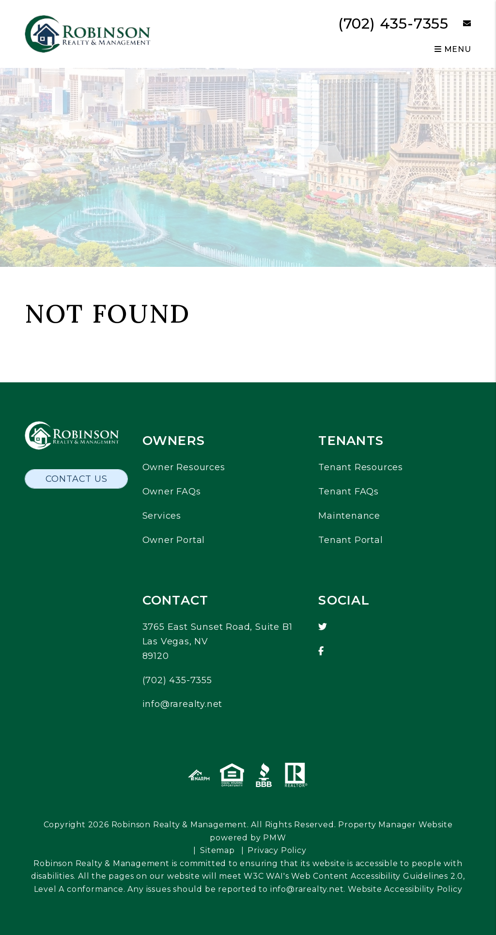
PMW (274, 837)
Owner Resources (183, 467)
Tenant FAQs (348, 491)
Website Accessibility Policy (405, 889)
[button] (460, 24)
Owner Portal (173, 540)
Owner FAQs (171, 491)
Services (161, 515)
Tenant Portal (350, 540)
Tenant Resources (360, 467)
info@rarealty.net (182, 704)
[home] (88, 33)
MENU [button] (452, 49)
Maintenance (349, 515)
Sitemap (217, 850)
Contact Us (77, 479)
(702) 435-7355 (393, 24)
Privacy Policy (277, 850)
